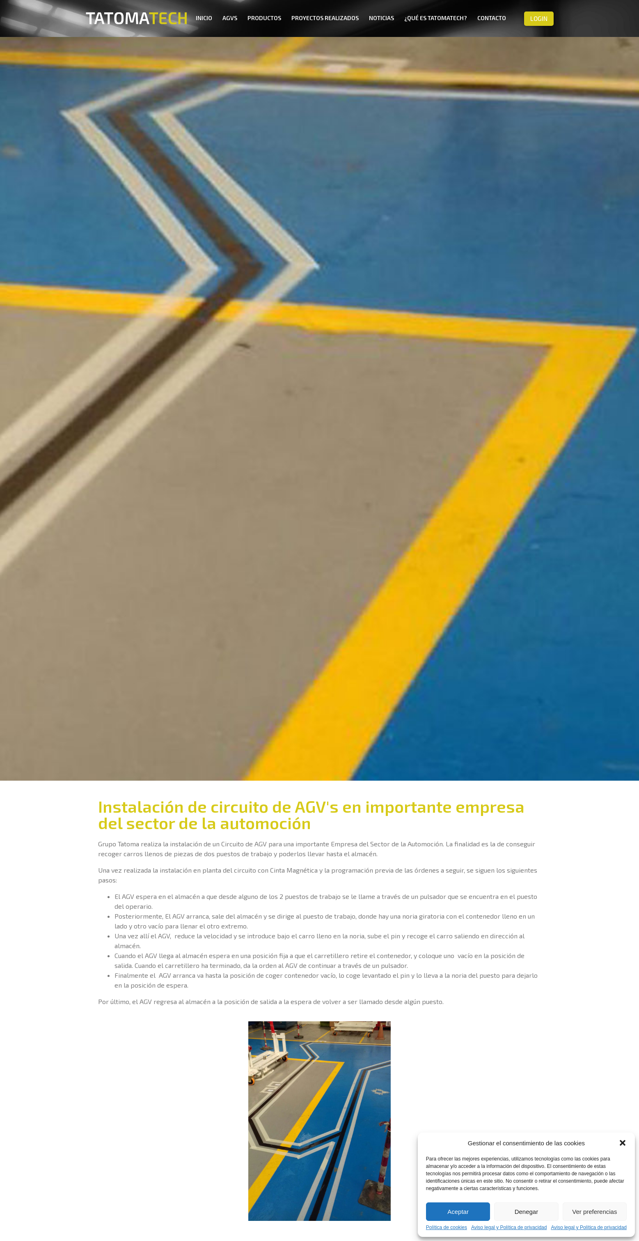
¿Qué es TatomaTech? (435, 17)
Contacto (491, 17)
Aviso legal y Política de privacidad (509, 1227)
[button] (622, 1143)
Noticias (381, 17)
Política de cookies (446, 1227)
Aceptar (458, 1211)
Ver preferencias (594, 1211)
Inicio (204, 17)
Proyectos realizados (325, 17)
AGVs (229, 17)
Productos (264, 17)
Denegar (526, 1211)
